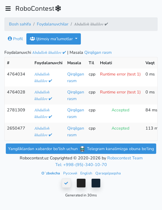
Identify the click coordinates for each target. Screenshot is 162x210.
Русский (70, 173)
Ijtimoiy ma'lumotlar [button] (52, 39)
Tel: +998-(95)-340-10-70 (81, 164)
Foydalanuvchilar (52, 24)
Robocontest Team (125, 158)
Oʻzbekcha (51, 173)
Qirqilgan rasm (98, 52)
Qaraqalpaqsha (108, 173)
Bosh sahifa (20, 24)
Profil (15, 39)
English (86, 173)
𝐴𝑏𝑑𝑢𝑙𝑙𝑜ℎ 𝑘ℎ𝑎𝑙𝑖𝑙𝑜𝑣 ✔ (49, 52)
